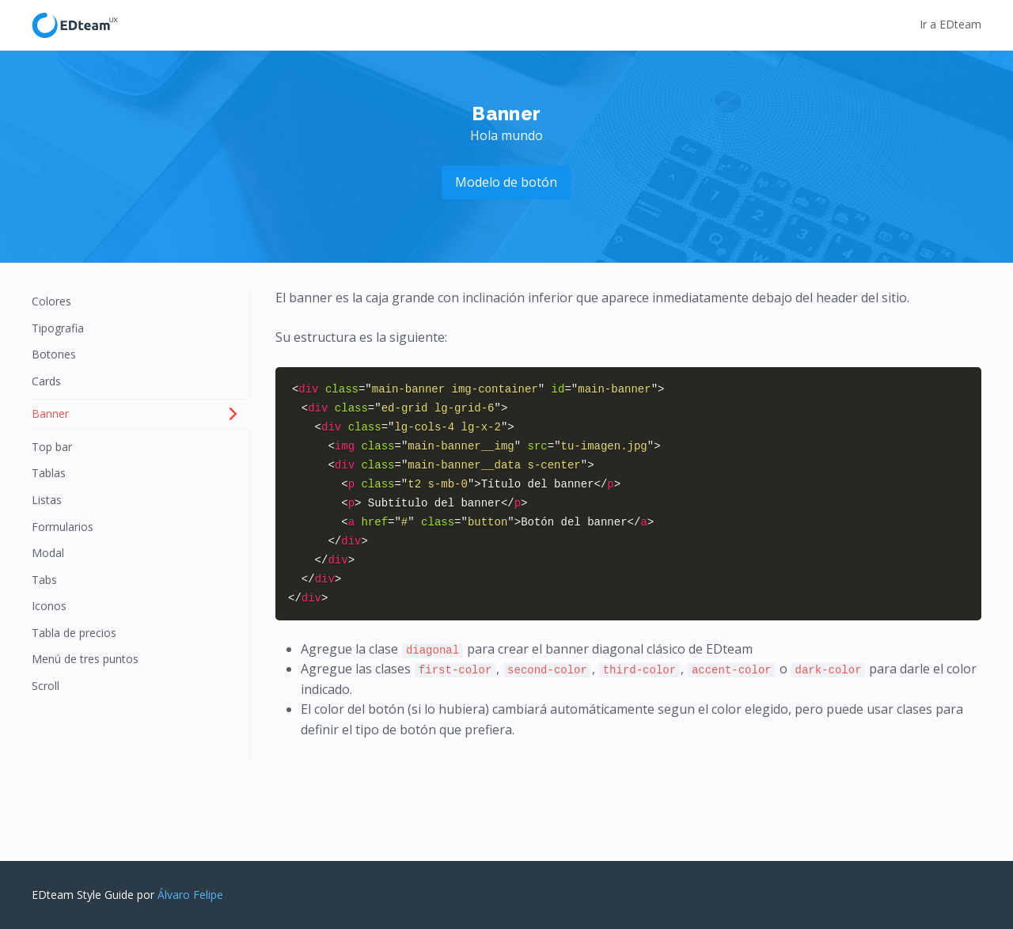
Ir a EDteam (950, 24)
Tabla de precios (74, 632)
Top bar (52, 446)
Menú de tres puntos (85, 658)
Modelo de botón (506, 182)
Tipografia (58, 328)
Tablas (49, 472)
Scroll (45, 685)
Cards (46, 381)
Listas (47, 499)
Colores (51, 301)
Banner (50, 413)
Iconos (49, 605)
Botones (54, 354)
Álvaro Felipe (190, 894)
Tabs (44, 579)
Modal (48, 552)
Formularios (62, 526)
